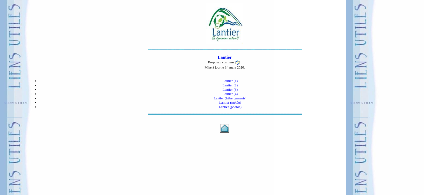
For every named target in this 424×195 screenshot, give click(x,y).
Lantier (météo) (230, 102)
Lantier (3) (230, 89)
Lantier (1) (230, 81)
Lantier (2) (230, 85)
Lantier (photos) (230, 107)
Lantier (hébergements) (230, 98)
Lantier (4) (230, 94)
